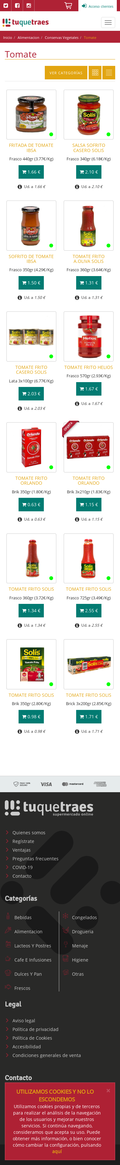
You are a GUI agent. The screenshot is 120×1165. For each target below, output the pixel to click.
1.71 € (89, 716)
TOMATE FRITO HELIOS (88, 367)
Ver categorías (66, 72)
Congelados (79, 917)
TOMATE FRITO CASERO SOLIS (31, 369)
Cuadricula (95, 72)
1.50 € (31, 283)
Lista (108, 72)
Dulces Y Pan (23, 974)
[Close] (108, 1090)
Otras (73, 974)
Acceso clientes (97, 6)
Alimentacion (28, 37)
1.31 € (89, 283)
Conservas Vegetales (61, 37)
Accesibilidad (23, 1047)
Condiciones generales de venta (43, 1055)
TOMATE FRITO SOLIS (31, 589)
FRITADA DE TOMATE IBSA (31, 147)
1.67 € (89, 389)
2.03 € (31, 393)
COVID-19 (19, 867)
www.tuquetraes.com (25, 22)
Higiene (75, 960)
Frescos (17, 988)
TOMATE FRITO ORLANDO (31, 480)
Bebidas (18, 917)
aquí (57, 1151)
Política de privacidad (32, 1029)
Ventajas (18, 850)
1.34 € (31, 610)
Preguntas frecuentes (32, 859)
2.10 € (89, 172)
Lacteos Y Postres (28, 946)
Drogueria (77, 931)
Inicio (7, 37)
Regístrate (19, 841)
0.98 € (31, 716)
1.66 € (31, 172)
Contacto (18, 876)
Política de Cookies (28, 1038)
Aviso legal (20, 1020)
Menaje (75, 946)
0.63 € (31, 504)
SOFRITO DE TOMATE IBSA (31, 258)
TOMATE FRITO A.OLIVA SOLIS (89, 258)
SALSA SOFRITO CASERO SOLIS (88, 147)
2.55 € (89, 610)
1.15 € (89, 504)
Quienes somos (25, 832)
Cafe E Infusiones (28, 960)
